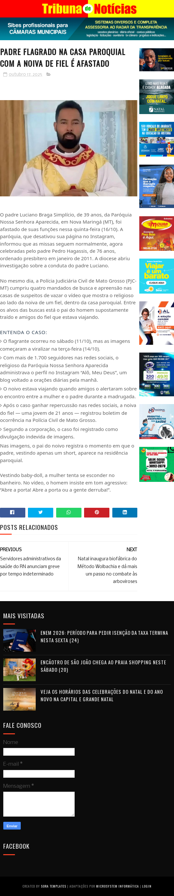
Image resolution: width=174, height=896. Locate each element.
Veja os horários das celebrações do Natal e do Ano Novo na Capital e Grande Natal (102, 695)
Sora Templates (53, 886)
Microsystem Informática (117, 886)
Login (147, 886)
